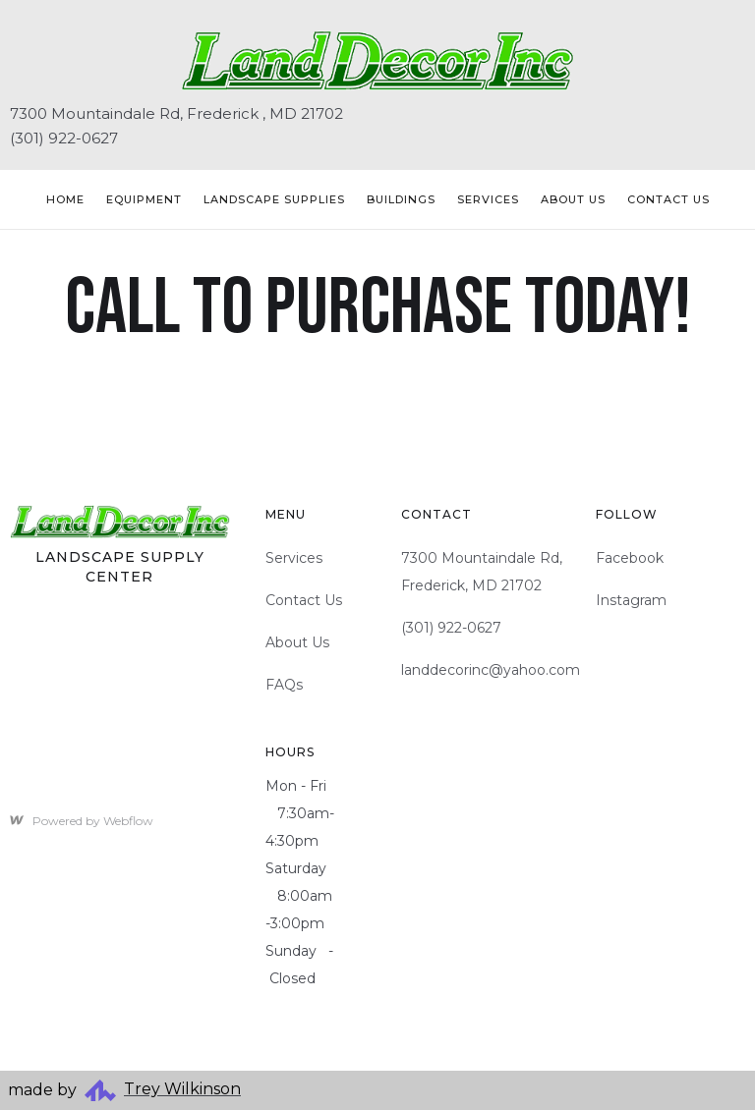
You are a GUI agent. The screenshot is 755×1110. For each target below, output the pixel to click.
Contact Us (303, 600)
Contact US (668, 199)
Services (488, 199)
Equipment (144, 199)
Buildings (401, 199)
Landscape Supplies (274, 199)
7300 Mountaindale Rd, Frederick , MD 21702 (176, 113)
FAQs (284, 685)
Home (65, 199)
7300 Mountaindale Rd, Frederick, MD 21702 (481, 571)
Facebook (630, 558)
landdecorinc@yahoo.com (490, 670)
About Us (573, 199)
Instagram (631, 600)
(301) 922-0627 (64, 138)
